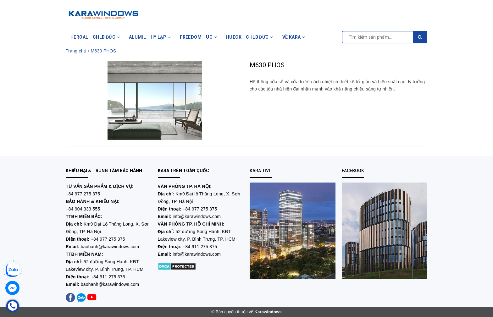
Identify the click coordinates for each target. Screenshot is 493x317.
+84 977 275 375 (83, 193)
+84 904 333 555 (83, 208)
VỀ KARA (293, 37)
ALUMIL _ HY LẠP (149, 37)
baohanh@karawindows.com (110, 246)
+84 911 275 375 (108, 276)
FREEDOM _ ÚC (198, 37)
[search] (420, 37)
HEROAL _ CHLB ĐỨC (94, 37)
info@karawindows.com (197, 216)
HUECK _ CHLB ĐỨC (249, 37)
